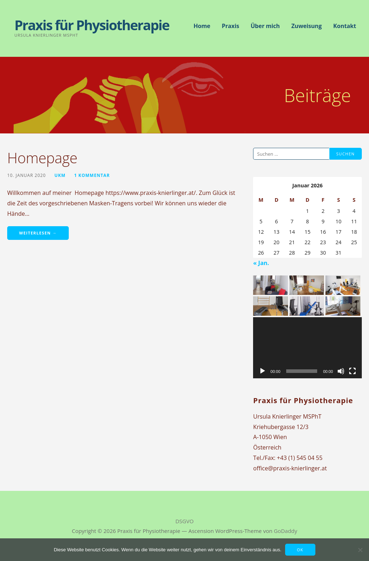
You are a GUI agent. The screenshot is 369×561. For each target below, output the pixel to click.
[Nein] (360, 549)
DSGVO (184, 521)
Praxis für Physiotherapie (91, 24)
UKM (60, 175)
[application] (307, 347)
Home (201, 26)
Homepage (42, 158)
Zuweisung (306, 26)
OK (300, 549)
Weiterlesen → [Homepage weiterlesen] (38, 233)
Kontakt (344, 26)
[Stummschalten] (341, 371)
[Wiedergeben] (262, 371)
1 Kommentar (92, 175)
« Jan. (261, 263)
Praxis (230, 26)
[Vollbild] (352, 371)
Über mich (265, 26)
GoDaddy (285, 530)
